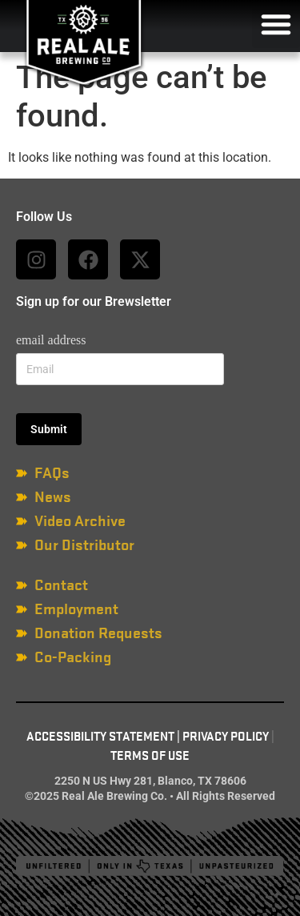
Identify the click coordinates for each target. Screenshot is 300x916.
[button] (276, 24)
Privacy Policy (225, 737)
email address (51, 340)
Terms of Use (150, 756)
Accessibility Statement (100, 737)
